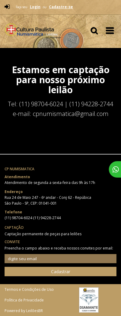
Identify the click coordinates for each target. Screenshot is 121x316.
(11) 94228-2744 (47, 217)
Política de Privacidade (24, 300)
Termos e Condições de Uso (29, 289)
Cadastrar (60, 271)
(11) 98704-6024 (19, 217)
